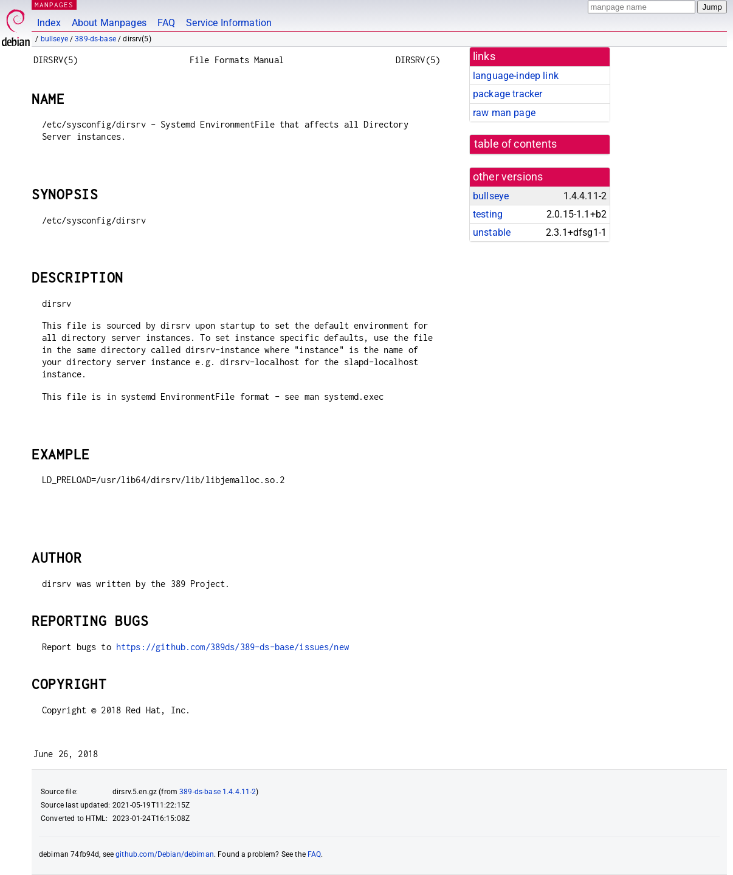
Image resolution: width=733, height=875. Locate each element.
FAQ (166, 23)
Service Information (229, 23)
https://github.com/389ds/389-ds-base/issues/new (232, 647)
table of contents (515, 144)
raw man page (504, 112)
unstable (492, 232)
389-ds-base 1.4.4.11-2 (217, 791)
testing (488, 214)
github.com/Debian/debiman (164, 854)
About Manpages (109, 23)
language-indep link (516, 75)
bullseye (54, 39)
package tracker (507, 94)
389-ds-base (95, 39)
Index (49, 23)
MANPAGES (54, 5)
